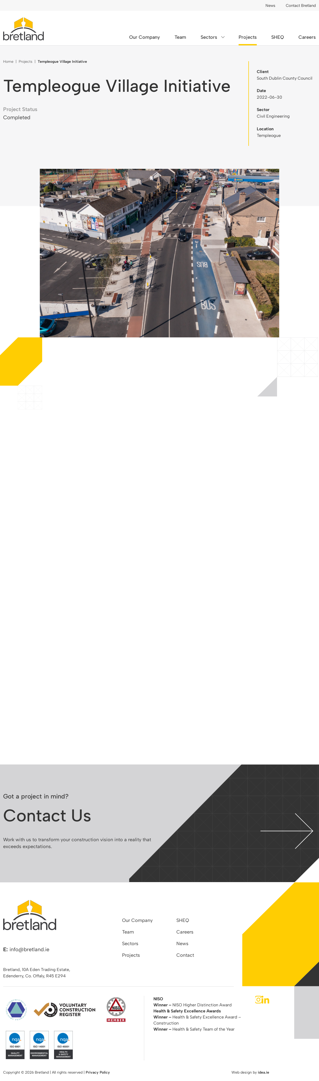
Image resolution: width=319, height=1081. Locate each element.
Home (8, 61)
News (270, 5)
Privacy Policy (98, 1072)
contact (286, 831)
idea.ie (263, 1072)
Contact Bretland (301, 5)
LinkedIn (265, 999)
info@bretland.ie (29, 949)
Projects (248, 37)
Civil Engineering (273, 116)
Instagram (258, 999)
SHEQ (277, 37)
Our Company (144, 37)
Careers (307, 37)
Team (180, 37)
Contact (185, 955)
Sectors (209, 37)
